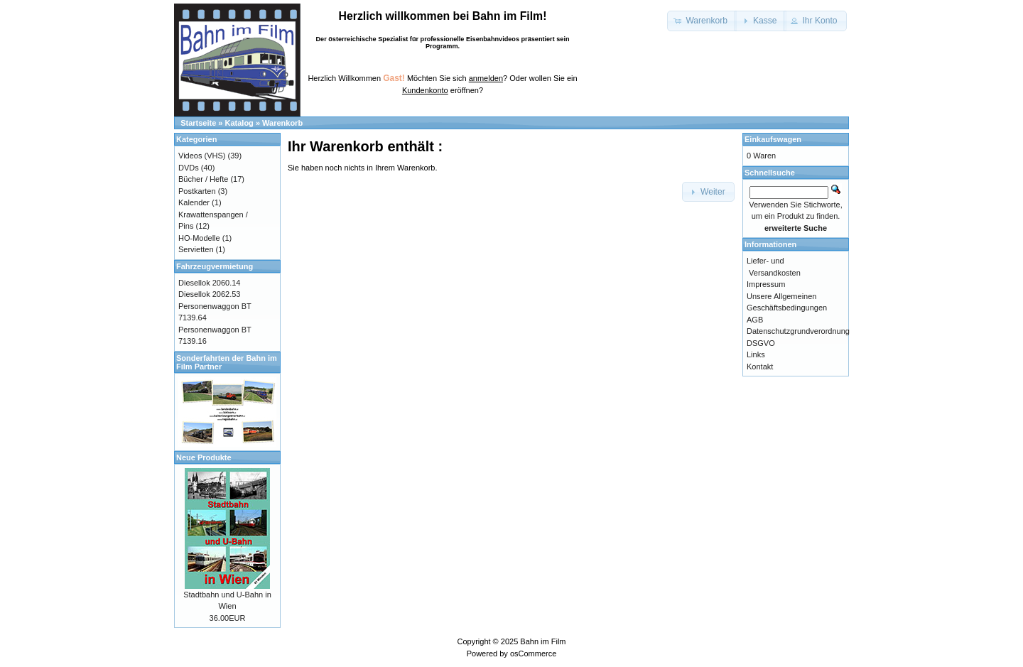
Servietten (196, 249)
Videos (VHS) (201, 155)
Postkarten (197, 191)
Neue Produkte (204, 457)
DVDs (188, 167)
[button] (702, 21)
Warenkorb (282, 123)
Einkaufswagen (773, 139)
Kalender (194, 202)
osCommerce (533, 653)
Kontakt (760, 366)
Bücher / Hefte (203, 179)
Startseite (198, 123)
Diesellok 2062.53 (209, 294)
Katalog (239, 123)
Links (756, 354)
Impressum (766, 284)
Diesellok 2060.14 (209, 282)
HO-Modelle (199, 238)
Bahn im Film (542, 641)
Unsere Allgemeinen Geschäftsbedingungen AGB (787, 308)
